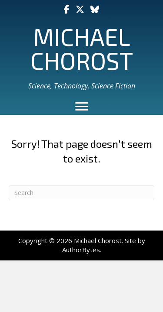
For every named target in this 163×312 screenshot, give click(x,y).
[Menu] (82, 106)
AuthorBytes (81, 249)
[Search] (81, 192)
